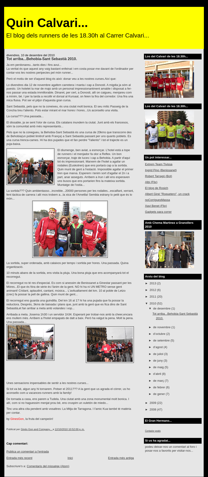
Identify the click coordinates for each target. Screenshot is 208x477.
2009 (153, 403)
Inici (70, 458)
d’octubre (159, 334)
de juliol (158, 354)
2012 (153, 290)
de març (159, 380)
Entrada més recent (19, 458)
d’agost (158, 347)
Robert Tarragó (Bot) (158, 176)
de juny (158, 360)
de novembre (162, 327)
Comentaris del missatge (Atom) (48, 466)
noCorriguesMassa (157, 200)
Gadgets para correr (158, 211)
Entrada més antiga (121, 458)
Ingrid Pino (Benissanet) (161, 170)
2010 (153, 303)
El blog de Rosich (156, 188)
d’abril (157, 374)
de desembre (162, 308)
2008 (153, 409)
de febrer (159, 387)
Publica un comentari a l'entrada (27, 451)
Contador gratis (153, 431)
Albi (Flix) (151, 182)
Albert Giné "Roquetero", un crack (167, 194)
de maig (159, 367)
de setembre (161, 340)
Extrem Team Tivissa (159, 164)
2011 (153, 296)
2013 (153, 283)
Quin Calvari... (47, 22)
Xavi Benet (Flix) (156, 206)
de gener (159, 394)
